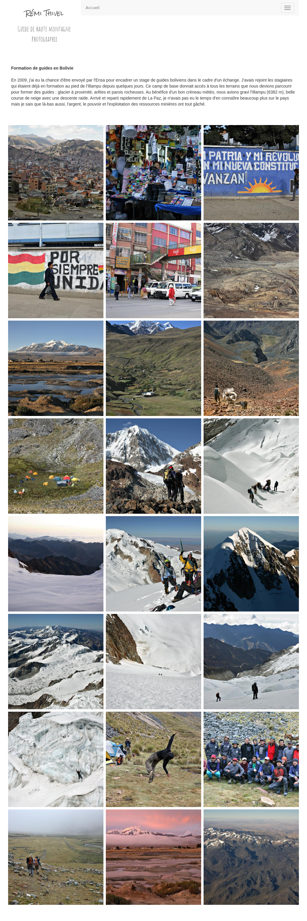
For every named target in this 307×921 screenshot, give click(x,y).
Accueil (93, 7)
